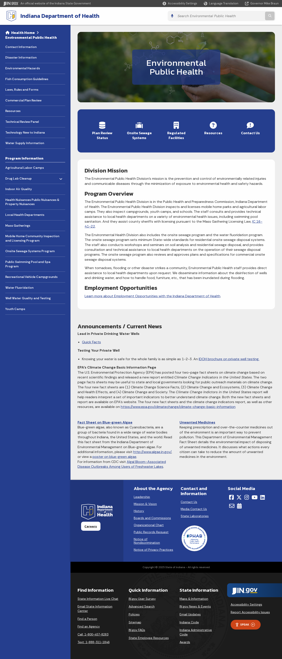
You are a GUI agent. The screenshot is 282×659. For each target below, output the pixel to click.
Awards (185, 641)
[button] (180, 3)
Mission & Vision (145, 503)
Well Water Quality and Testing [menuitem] (28, 298)
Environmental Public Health (31, 37)
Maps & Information (194, 597)
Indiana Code (189, 621)
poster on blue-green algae (114, 455)
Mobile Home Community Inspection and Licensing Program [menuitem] (32, 238)
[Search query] (245, 15)
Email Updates (190, 613)
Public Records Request (151, 531)
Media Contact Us (194, 508)
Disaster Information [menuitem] (21, 57)
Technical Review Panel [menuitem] (22, 121)
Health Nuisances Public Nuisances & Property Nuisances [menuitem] (32, 201)
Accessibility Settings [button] (246, 603)
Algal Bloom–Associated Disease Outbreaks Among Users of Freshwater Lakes (122, 463)
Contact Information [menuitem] (21, 46)
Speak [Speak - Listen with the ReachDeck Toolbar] (245, 623)
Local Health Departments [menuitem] (24, 214)
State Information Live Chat (98, 597)
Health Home (23, 32)
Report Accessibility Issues (250, 611)
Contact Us (189, 501)
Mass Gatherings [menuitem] (17, 225)
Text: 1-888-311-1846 (93, 641)
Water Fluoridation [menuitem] (19, 287)
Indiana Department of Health (56, 15)
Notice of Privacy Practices (153, 549)
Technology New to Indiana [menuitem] (25, 132)
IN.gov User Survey (142, 597)
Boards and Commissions (152, 517)
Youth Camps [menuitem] (15, 308)
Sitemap (135, 621)
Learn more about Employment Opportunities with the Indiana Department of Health (152, 294)
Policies (134, 613)
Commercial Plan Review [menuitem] (23, 100)
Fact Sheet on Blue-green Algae (105, 421)
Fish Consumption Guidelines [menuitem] (26, 79)
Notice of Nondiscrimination (147, 539)
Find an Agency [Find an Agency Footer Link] (89, 625)
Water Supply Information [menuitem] (24, 143)
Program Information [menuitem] (24, 157)
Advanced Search (142, 605)
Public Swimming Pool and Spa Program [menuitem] (27, 263)
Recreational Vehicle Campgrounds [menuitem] (31, 276)
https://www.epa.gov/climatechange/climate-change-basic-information (178, 405)
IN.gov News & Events (195, 605)
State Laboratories (195, 515)
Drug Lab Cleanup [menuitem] (18, 177)
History (139, 510)
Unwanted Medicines (197, 421)
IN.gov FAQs (137, 629)
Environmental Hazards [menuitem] (22, 68)
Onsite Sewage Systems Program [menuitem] (30, 251)
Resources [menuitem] (12, 110)
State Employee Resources (149, 637)
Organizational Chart (149, 524)
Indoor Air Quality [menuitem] (18, 189)
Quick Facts (91, 341)
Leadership (142, 496)
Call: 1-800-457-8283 (93, 633)
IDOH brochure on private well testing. (229, 357)
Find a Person (87, 617)
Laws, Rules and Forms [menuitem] (21, 89)
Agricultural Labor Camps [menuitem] (24, 167)
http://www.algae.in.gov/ (152, 450)
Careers (90, 525)
